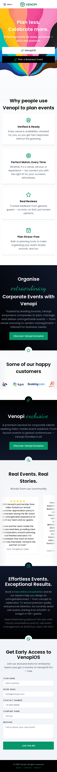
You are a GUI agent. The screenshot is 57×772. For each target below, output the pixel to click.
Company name (11, 711)
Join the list (28, 745)
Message (8, 722)
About (19, 768)
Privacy (37, 768)
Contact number (12, 700)
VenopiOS (28, 50)
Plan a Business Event (28, 59)
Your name (9, 678)
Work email (9, 689)
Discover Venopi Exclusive (29, 336)
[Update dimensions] (7, 4)
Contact (28, 768)
